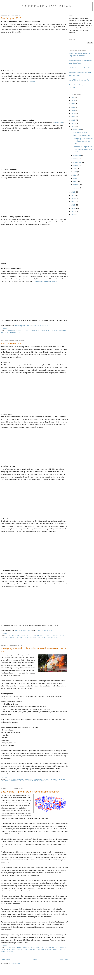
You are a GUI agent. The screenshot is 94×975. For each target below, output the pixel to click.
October (76, 159)
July (75, 168)
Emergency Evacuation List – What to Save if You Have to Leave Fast (33, 650)
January (76, 188)
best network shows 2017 (18, 635)
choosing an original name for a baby (38, 948)
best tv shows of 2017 (55, 635)
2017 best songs (14, 331)
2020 (73, 117)
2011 (73, 208)
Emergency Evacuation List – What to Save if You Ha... (83, 141)
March (75, 181)
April (75, 178)
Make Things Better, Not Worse (80, 80)
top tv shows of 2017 (51, 637)
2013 (73, 202)
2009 (73, 214)
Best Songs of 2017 (11, 18)
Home (35, 959)
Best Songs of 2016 (22, 325)
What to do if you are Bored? (79, 68)
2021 (73, 113)
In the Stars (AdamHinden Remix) (45, 281)
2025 (73, 100)
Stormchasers (58, 123)
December (77, 129)
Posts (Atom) (15, 963)
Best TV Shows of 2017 (13, 343)
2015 (73, 195)
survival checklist (34, 779)
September (77, 162)
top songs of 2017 (12, 332)
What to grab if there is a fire (44, 781)
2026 (73, 97)
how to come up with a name (28, 949)
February (76, 185)
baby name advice (15, 948)
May (75, 175)
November (77, 155)
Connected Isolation (47, 6)
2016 (73, 192)
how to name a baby (49, 949)
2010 (73, 211)
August (76, 165)
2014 (73, 198)
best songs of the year (45, 331)
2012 (73, 205)
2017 (73, 126)
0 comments (6, 329)
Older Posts (63, 959)
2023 (73, 107)
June (75, 172)
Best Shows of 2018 (45, 630)
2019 (73, 120)
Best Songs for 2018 (40, 325)
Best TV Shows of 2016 (23, 630)
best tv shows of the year (12, 637)
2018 (73, 123)
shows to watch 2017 (32, 637)
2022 (73, 110)
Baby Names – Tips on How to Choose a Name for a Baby (30, 791)
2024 (73, 104)
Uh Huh (32, 81)
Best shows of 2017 (38, 635)
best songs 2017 (28, 331)
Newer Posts (5, 959)
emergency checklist (16, 779)
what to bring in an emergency (18, 781)
